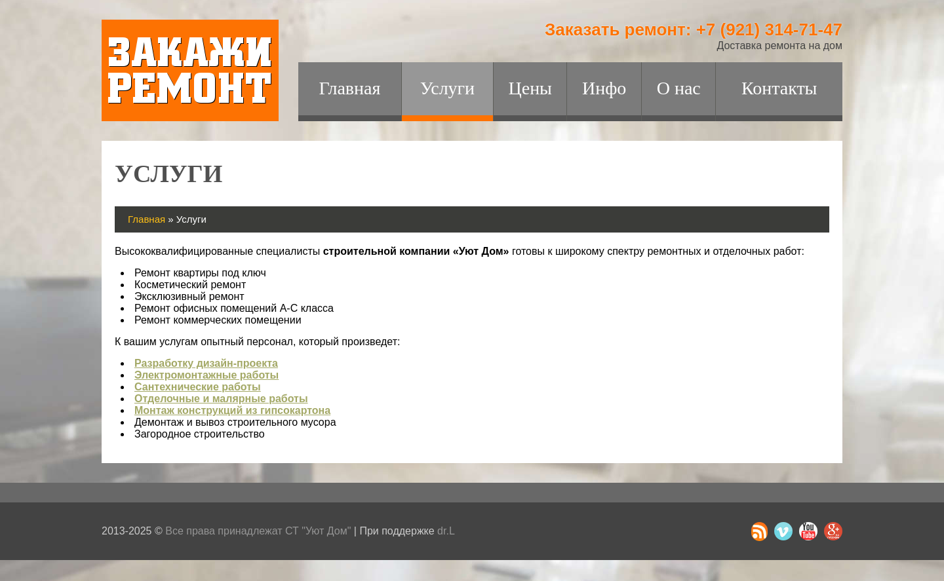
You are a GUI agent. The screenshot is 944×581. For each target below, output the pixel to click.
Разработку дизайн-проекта (206, 363)
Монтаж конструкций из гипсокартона (232, 410)
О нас (679, 88)
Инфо (604, 88)
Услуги (447, 88)
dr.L (446, 530)
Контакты (779, 88)
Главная (349, 88)
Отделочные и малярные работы (221, 398)
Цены (529, 88)
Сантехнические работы (197, 386)
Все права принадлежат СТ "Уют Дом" (258, 530)
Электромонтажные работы (206, 375)
